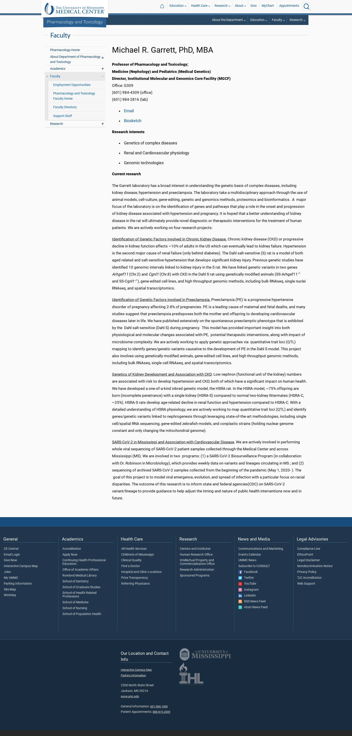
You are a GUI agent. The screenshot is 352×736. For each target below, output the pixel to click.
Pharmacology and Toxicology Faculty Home (74, 101)
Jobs (7, 578)
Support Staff (62, 122)
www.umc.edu (130, 702)
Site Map (10, 595)
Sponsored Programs (194, 581)
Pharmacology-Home (65, 56)
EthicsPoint (305, 560)
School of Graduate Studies (81, 593)
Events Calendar (249, 560)
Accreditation (71, 554)
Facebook (248, 578)
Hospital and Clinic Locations (141, 578)
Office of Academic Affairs (80, 575)
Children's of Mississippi (137, 560)
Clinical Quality (131, 566)
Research (221, 6)
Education (176, 6)
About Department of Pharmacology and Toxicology (75, 65)
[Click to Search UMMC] (307, 6)
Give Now (10, 566)
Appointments (289, 6)
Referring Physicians (135, 589)
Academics (57, 74)
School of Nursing (74, 614)
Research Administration (197, 575)
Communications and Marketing (260, 554)
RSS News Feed (252, 607)
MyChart (268, 6)
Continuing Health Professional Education (84, 568)
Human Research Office (196, 560)
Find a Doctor (130, 572)
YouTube (247, 589)
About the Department (227, 20)
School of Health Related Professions (79, 600)
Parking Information (18, 589)
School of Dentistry (75, 587)
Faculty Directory (65, 113)
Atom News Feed (253, 613)
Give (254, 6)
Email (129, 116)
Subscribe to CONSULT (254, 572)
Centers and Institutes (195, 554)
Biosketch (132, 126)
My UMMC (11, 584)
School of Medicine (75, 608)
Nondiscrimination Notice (314, 572)
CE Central (11, 554)
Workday (10, 601)
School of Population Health (81, 620)
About (239, 6)
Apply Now (69, 560)
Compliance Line (308, 554)
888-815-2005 (161, 717)
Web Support (306, 589)
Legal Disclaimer (308, 566)
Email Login (12, 560)
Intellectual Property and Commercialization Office (197, 568)
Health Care (199, 6)
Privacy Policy (307, 578)
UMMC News (247, 566)
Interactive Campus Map (21, 572)
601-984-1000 (159, 712)
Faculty (277, 20)
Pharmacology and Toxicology (75, 21)
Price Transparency (134, 584)
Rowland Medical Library (79, 581)
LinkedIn (247, 601)
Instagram (248, 595)
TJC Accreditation (309, 584)
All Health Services (134, 554)
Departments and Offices (198, 29)
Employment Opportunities (71, 91)
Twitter (246, 584)
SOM (172, 29)
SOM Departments (232, 29)
